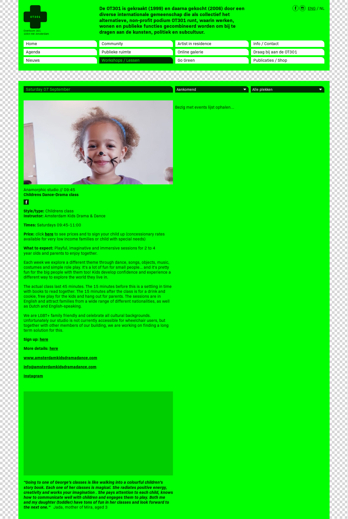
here (44, 339)
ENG (312, 8)
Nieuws (33, 60)
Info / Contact (266, 43)
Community (112, 43)
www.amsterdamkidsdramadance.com (60, 357)
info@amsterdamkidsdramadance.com (60, 366)
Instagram (33, 375)
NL (321, 8)
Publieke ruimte (116, 51)
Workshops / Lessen (121, 60)
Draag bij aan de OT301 (275, 51)
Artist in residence (194, 43)
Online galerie (190, 51)
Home (31, 43)
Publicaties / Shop (270, 60)
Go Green (186, 60)
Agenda (33, 51)
